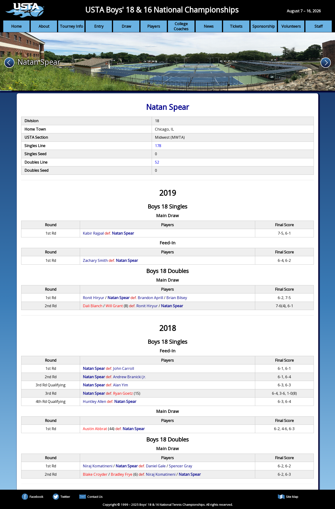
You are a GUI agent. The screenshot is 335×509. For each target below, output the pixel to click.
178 (158, 145)
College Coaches (181, 26)
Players (153, 26)
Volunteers (291, 26)
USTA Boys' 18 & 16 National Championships (161, 10)
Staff (319, 26)
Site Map (288, 496)
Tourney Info (71, 26)
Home (16, 26)
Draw (126, 26)
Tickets (236, 26)
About (44, 26)
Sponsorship (263, 26)
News (209, 26)
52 (157, 162)
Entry (99, 26)
